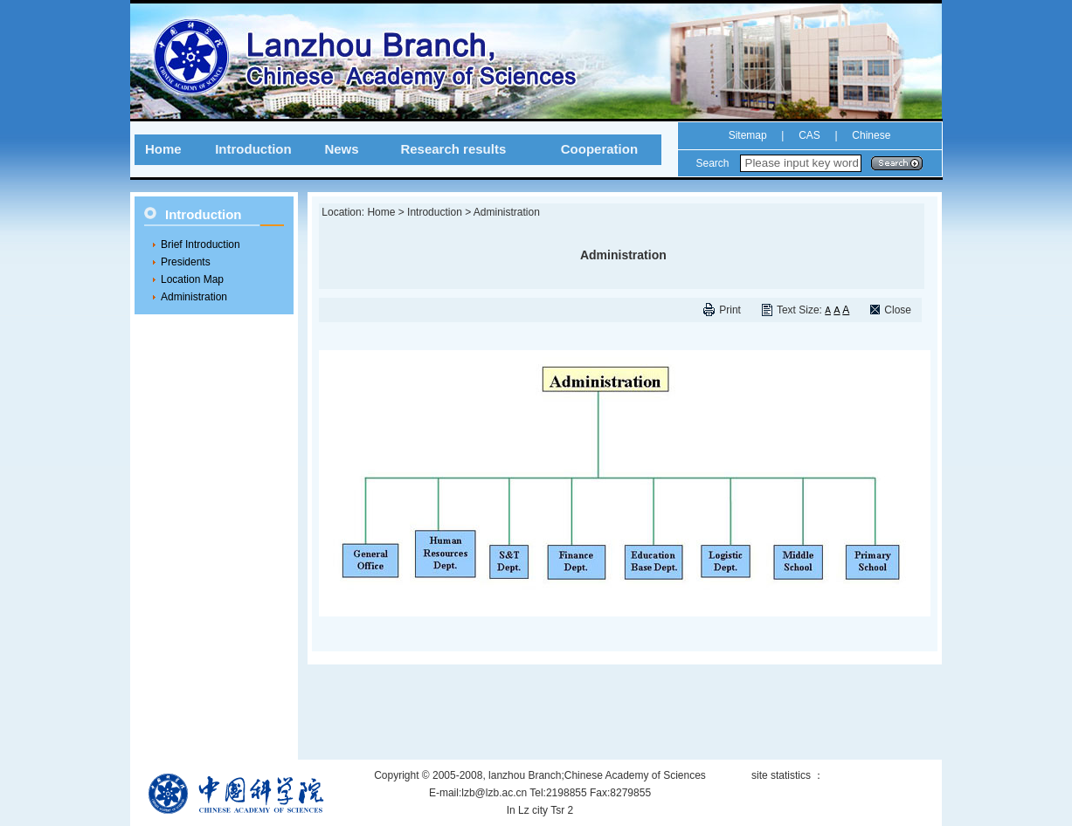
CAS (809, 135)
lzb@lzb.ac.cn (494, 793)
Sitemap (748, 135)
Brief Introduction (200, 244)
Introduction (253, 148)
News (341, 148)
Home (163, 148)
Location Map (192, 279)
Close (897, 310)
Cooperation (599, 148)
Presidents (186, 262)
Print (730, 310)
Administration (194, 297)
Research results (453, 148)
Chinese (869, 135)
